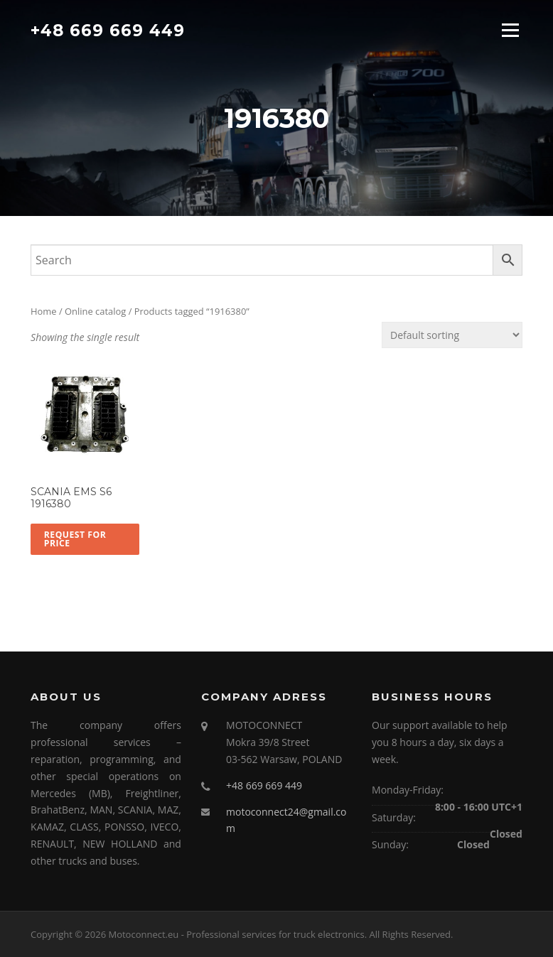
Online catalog (95, 311)
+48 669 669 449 (108, 30)
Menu (510, 30)
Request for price (75, 539)
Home (44, 311)
